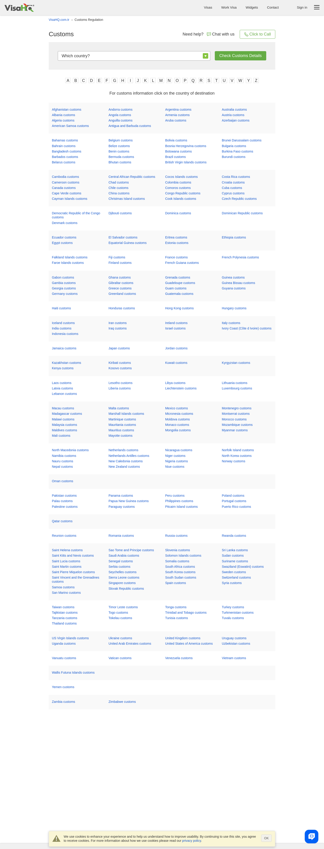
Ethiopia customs (234, 237)
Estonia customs (177, 243)
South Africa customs (180, 566)
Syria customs (232, 583)
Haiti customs (61, 308)
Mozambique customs (237, 425)
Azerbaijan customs (235, 120)
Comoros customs (178, 188)
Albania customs (63, 115)
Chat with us (221, 34)
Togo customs (118, 612)
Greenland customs (122, 294)
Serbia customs (119, 566)
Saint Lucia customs (66, 561)
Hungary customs (234, 308)
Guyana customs (234, 288)
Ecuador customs (64, 237)
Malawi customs (63, 419)
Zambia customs (63, 702)
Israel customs (175, 328)
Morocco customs (234, 419)
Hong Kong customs (179, 308)
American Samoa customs (70, 126)
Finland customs (120, 263)
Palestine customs (65, 506)
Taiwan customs (63, 607)
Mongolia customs (178, 430)
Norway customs (233, 461)
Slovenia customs (177, 550)
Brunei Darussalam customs (241, 140)
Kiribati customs (120, 363)
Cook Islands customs (180, 198)
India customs (61, 328)
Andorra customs (121, 109)
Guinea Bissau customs (238, 283)
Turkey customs (233, 607)
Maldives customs (64, 430)
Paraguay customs (122, 506)
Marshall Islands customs (126, 413)
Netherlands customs (123, 450)
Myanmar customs (235, 430)
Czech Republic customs (239, 198)
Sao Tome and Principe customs (131, 550)
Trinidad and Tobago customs (186, 612)
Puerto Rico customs (236, 506)
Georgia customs (64, 288)
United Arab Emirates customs (130, 643)
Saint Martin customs (67, 566)
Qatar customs (62, 521)
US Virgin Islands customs (70, 638)
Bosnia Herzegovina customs (185, 146)
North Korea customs (237, 456)
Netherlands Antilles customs (129, 456)
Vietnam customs (234, 658)
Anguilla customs (121, 120)
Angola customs (120, 115)
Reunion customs (64, 535)
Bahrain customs (63, 146)
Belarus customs (63, 162)
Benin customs (119, 151)
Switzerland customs (236, 577)
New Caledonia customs (126, 461)
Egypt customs (62, 243)
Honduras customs (122, 308)
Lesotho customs (121, 383)
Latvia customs (62, 388)
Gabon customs (63, 277)
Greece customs (120, 288)
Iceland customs (63, 323)
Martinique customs (122, 419)
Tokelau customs (120, 618)
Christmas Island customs (127, 198)
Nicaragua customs (178, 450)
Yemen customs (63, 687)
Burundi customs (233, 157)
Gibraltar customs (121, 283)
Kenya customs (63, 368)
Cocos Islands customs (181, 177)
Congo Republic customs (183, 193)
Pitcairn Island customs (181, 506)
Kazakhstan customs (66, 363)
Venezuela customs (179, 658)
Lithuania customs (234, 383)
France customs (176, 257)
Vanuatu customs (64, 658)
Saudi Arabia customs (124, 555)
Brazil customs (175, 157)
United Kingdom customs (183, 638)
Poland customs (233, 495)
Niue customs (174, 466)
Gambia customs (64, 283)
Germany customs (65, 294)
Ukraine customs (120, 638)
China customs (119, 193)
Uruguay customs (234, 638)
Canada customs (64, 188)
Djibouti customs (120, 213)
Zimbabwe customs (122, 702)
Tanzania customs (64, 618)
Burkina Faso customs (237, 151)
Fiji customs (117, 257)
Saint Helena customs (67, 550)
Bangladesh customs (66, 151)
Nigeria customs (176, 461)
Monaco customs (177, 425)
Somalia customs (177, 561)
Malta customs (119, 408)
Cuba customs (232, 188)
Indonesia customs (65, 334)
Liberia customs (120, 388)
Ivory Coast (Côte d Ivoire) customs (246, 328)
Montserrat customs (236, 413)
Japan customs (119, 348)
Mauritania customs (122, 425)
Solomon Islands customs (183, 555)
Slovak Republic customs (126, 588)
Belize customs (119, 146)
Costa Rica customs (236, 177)
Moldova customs (177, 419)
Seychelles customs (123, 572)
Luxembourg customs (237, 388)
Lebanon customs (64, 394)
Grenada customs (177, 277)
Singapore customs (122, 583)
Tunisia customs (176, 618)
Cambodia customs (65, 177)
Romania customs (121, 535)
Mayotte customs (121, 435)
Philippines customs (179, 501)
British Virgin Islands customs (186, 162)
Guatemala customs (179, 294)
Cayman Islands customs (69, 198)
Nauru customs (62, 461)
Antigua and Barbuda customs (130, 126)
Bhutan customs (120, 162)
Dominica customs (178, 213)
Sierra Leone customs (124, 577)
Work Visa (229, 7)
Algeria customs (63, 120)
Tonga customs (175, 607)
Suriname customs (235, 561)
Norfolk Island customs (238, 450)
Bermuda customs (121, 157)
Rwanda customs (234, 535)
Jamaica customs (64, 348)
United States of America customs (189, 643)
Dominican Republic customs (242, 213)
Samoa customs (63, 587)
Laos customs (61, 383)
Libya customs (175, 383)
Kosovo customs (120, 368)
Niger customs (175, 456)
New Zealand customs (124, 466)
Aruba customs (175, 120)
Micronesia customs (179, 413)
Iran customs (118, 323)
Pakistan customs (64, 495)
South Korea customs (180, 572)
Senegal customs (121, 561)
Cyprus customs (233, 193)
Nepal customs (62, 466)
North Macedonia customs (70, 450)
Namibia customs (64, 456)
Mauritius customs (121, 430)
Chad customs (119, 182)
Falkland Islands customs (69, 257)
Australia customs (234, 109)
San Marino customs (66, 592)
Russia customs (176, 535)
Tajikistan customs (65, 612)
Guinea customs (233, 277)
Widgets (252, 7)
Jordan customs (176, 348)
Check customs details (240, 55)
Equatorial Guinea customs (128, 243)
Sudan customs (233, 555)
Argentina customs (178, 109)
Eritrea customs (176, 237)
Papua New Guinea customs (129, 501)
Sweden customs (234, 572)
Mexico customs (176, 408)
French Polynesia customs (240, 257)
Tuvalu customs (233, 618)
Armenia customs (177, 115)
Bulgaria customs (234, 146)
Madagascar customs (67, 413)
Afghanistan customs (66, 109)
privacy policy (191, 840)
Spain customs (175, 583)
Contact (273, 7)
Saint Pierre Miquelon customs (73, 572)
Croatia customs (233, 182)
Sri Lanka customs (235, 550)
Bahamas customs (65, 140)
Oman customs (62, 481)
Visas (208, 7)
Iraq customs (118, 328)
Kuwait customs (176, 363)
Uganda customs (64, 643)
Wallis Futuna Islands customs (73, 672)
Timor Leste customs (123, 607)
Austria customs (233, 115)
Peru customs (175, 495)
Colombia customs (178, 182)
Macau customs (63, 408)
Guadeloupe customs (180, 283)
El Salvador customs (123, 237)
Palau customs (62, 501)
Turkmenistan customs (238, 612)
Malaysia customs (64, 425)
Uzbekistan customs (236, 643)
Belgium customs (121, 140)
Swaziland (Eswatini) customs (243, 566)
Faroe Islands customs (68, 263)
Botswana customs (178, 151)
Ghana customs (120, 277)
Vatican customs (120, 658)
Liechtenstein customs (181, 388)
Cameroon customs (65, 182)
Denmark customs (64, 223)
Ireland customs (176, 323)
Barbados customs (65, 157)
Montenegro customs (236, 408)
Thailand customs (64, 623)
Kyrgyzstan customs (236, 363)
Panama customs (121, 495)
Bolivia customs (176, 140)
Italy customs (231, 323)
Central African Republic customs (132, 177)
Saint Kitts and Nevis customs (73, 555)
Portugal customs (234, 501)
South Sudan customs (180, 577)
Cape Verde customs (66, 193)
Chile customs (118, 188)
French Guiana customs (182, 263)
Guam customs (175, 288)
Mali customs (61, 435)
